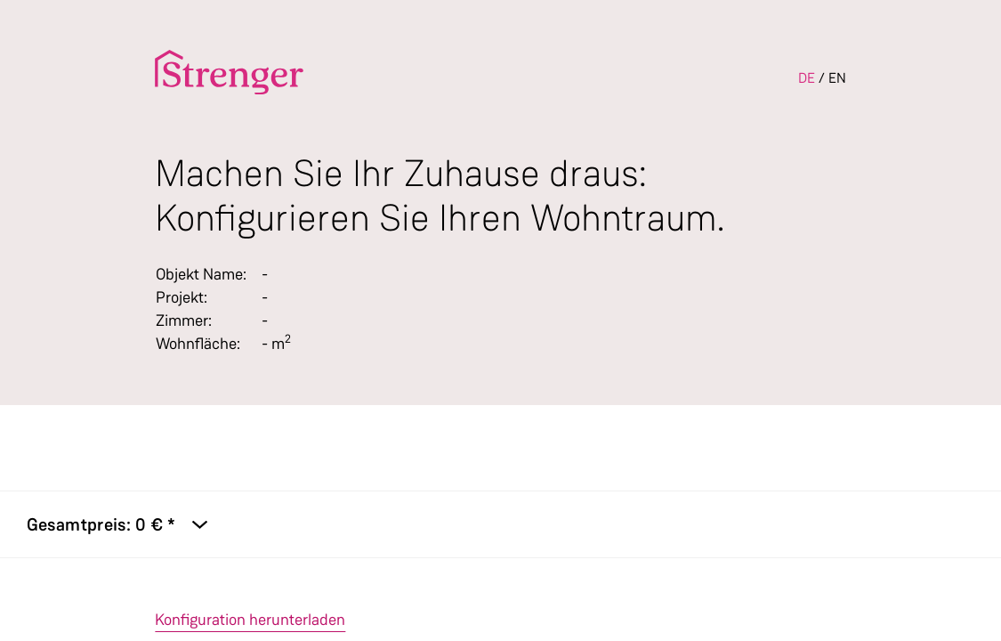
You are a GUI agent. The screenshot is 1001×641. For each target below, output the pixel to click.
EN (837, 78)
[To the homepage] (229, 72)
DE (806, 78)
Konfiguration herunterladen (250, 619)
